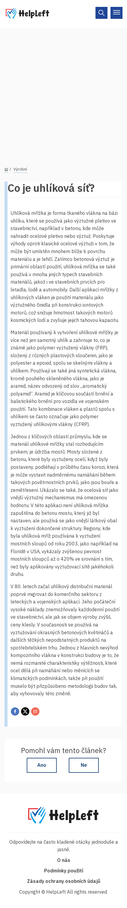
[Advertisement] (63, 91)
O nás (63, 860)
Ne (84, 765)
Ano (41, 765)
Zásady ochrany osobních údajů (63, 881)
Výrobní (20, 169)
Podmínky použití (63, 871)
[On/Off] (101, 13)
